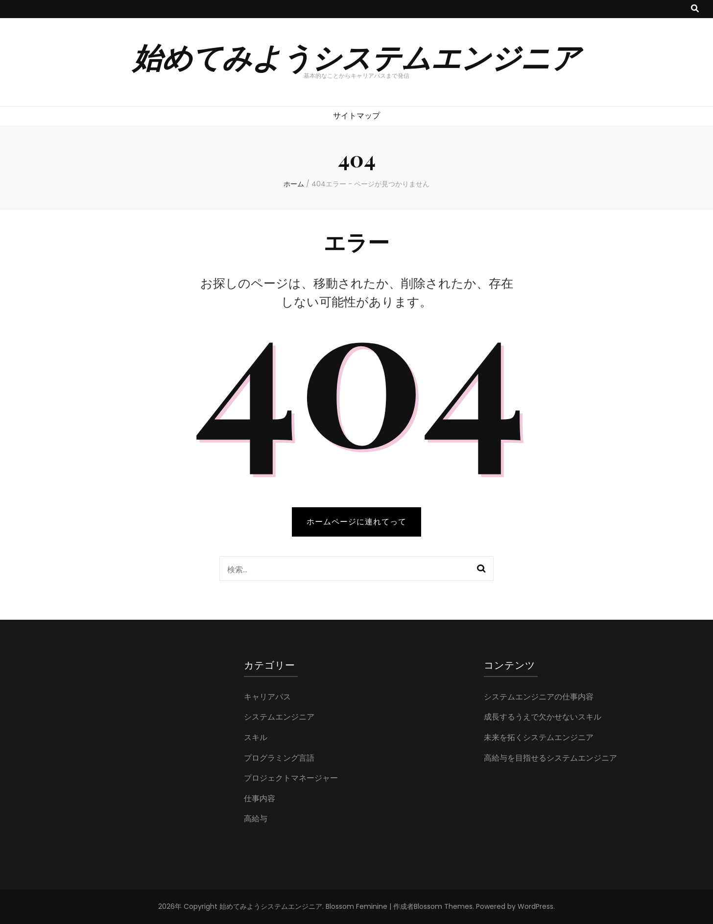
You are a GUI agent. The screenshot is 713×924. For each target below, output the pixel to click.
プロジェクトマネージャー (291, 778)
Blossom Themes (443, 906)
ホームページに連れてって (356, 521)
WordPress (535, 906)
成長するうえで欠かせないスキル (542, 716)
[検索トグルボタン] (695, 9)
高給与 (255, 818)
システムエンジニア (279, 716)
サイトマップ (356, 115)
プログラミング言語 (279, 758)
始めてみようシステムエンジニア (356, 56)
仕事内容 (259, 798)
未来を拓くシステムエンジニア (539, 737)
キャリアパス (267, 696)
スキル (255, 737)
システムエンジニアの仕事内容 (539, 696)
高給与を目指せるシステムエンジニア (550, 758)
